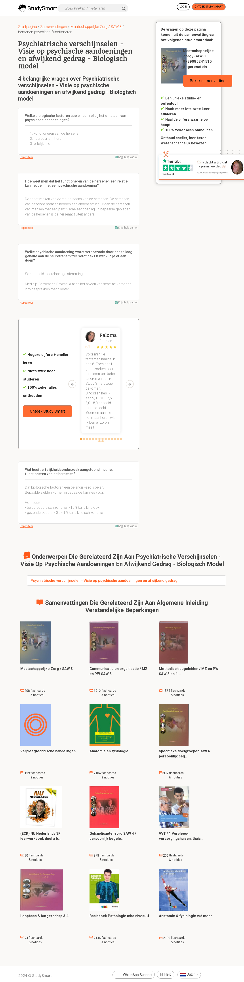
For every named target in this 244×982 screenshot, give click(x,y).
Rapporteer (26, 157)
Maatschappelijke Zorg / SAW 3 (96, 26)
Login (183, 6)
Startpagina (27, 26)
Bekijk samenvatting (207, 80)
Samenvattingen (53, 26)
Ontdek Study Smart (208, 6)
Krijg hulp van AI (127, 157)
